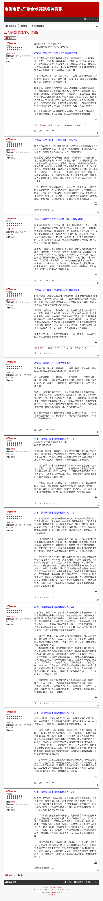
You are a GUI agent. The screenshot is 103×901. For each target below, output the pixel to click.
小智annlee (11, 43)
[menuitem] (95, 19)
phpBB (44, 890)
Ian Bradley (58, 887)
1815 (13, 53)
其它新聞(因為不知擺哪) (21, 32)
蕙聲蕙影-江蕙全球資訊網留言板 (33, 8)
